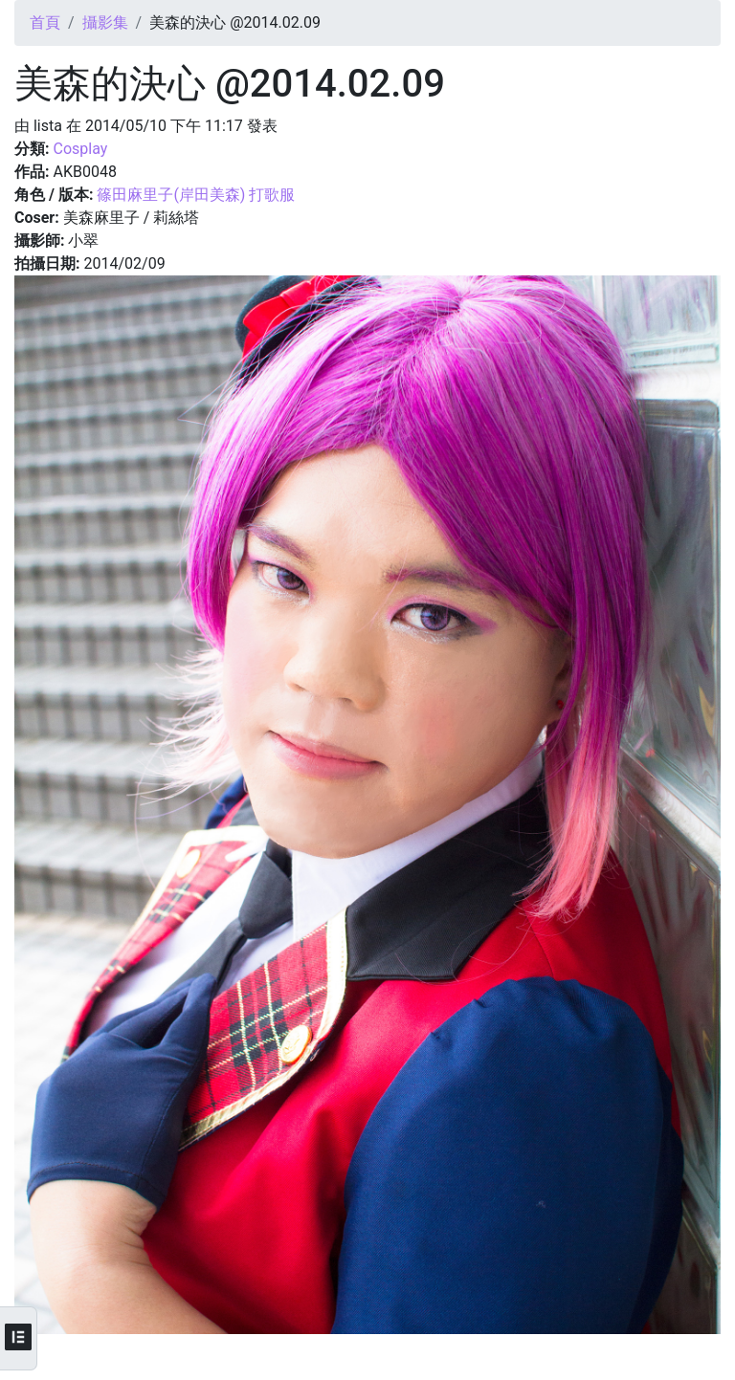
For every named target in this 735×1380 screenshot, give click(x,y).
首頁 (45, 22)
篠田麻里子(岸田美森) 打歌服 (196, 195)
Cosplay (80, 149)
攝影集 (105, 22)
